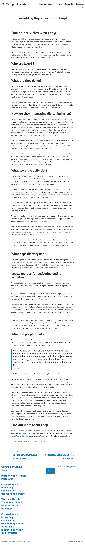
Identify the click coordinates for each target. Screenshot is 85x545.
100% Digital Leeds (13, 4)
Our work (42, 4)
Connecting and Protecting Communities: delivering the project (13, 489)
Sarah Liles (16, 441)
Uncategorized (40, 441)
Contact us (80, 4)
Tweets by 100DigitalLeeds (67, 467)
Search (32, 467)
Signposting (69, 4)
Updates (51, 4)
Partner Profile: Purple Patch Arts (13, 477)
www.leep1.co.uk (26, 433)
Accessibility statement (75, 541)
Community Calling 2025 (11, 468)
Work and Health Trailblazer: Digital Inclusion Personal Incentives (11, 504)
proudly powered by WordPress (23, 541)
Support (60, 4)
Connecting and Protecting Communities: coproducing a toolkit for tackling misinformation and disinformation (13, 523)
